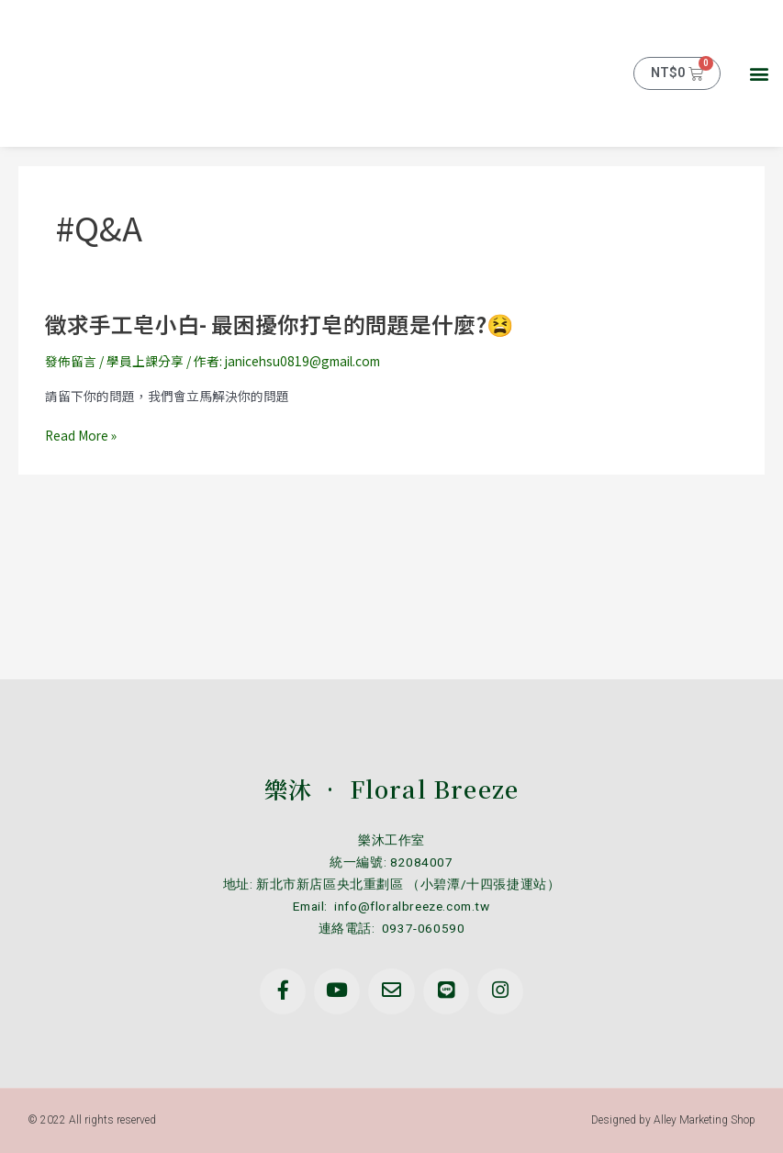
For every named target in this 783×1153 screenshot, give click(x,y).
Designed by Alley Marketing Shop (673, 1120)
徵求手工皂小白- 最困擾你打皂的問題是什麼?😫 (279, 324)
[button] (759, 74)
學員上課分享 (145, 361)
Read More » (81, 435)
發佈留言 (70, 361)
